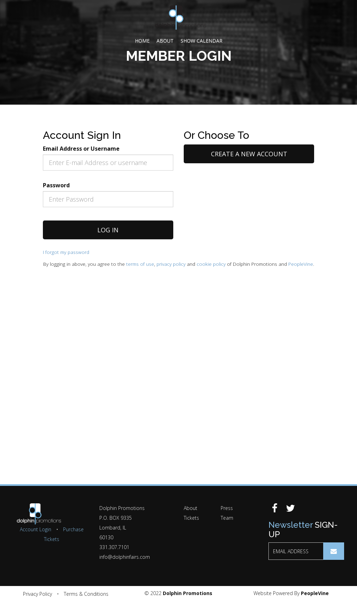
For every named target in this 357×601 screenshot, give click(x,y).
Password (56, 185)
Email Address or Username (81, 148)
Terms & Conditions (86, 594)
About (165, 40)
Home (142, 40)
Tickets (191, 517)
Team (227, 517)
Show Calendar (201, 40)
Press (227, 508)
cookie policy (211, 264)
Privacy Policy (37, 594)
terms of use (140, 264)
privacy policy (171, 264)
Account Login (35, 529)
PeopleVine (300, 264)
